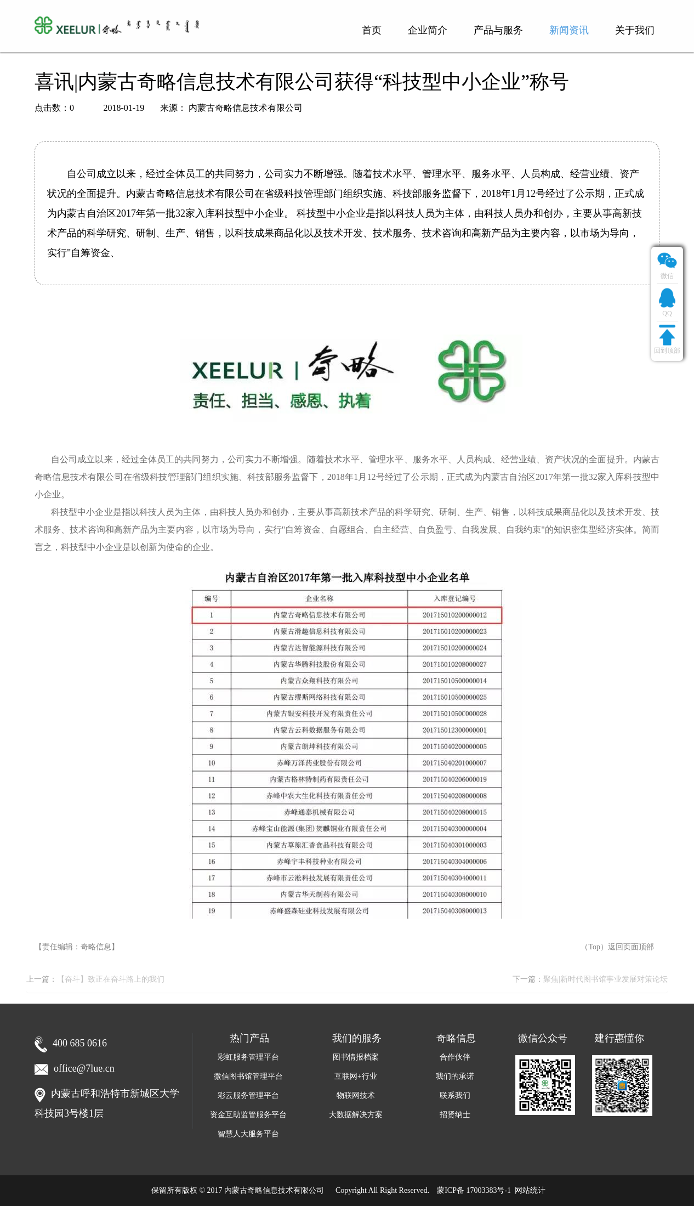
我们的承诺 (455, 1076)
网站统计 (530, 1190)
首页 (372, 30)
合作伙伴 (455, 1057)
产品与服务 (498, 30)
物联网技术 (356, 1095)
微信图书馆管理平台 (248, 1076)
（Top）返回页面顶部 (617, 947)
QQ (667, 302)
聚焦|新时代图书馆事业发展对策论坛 (605, 979)
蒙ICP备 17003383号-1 (474, 1190)
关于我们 (635, 30)
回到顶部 (667, 339)
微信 (667, 265)
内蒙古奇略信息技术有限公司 (274, 1190)
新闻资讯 (569, 30)
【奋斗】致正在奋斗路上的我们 (110, 979)
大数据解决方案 (356, 1115)
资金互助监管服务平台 (248, 1115)
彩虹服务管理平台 (248, 1057)
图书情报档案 (356, 1057)
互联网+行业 (355, 1076)
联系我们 (455, 1095)
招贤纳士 (455, 1115)
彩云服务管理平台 (248, 1095)
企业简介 (427, 30)
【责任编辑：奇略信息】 (77, 947)
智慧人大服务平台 (248, 1134)
